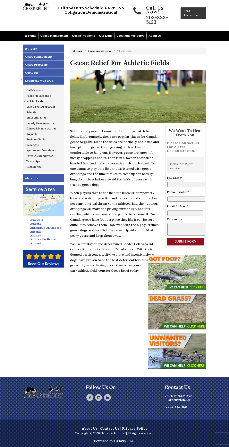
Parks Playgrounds (38, 95)
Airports (32, 134)
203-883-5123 (157, 20)
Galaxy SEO (124, 441)
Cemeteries (34, 166)
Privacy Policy (135, 428)
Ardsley (35, 235)
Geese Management (54, 35)
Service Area (40, 189)
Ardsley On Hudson (43, 239)
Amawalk (36, 220)
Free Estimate (190, 13)
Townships (33, 161)
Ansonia (35, 231)
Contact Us (109, 428)
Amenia (35, 224)
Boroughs (32, 144)
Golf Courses (34, 90)
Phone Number (178, 192)
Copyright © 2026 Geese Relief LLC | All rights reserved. (114, 433)
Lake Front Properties (40, 106)
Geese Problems (83, 35)
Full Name (174, 177)
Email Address (177, 206)
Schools (31, 112)
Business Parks (36, 139)
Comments (174, 219)
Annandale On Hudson (45, 227)
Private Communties (39, 155)
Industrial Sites (36, 117)
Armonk (35, 243)
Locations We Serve (130, 35)
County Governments (40, 123)
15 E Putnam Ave (178, 398)
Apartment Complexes (41, 150)
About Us (155, 35)
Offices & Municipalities (41, 128)
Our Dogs (105, 35)
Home (30, 35)
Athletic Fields (34, 101)
